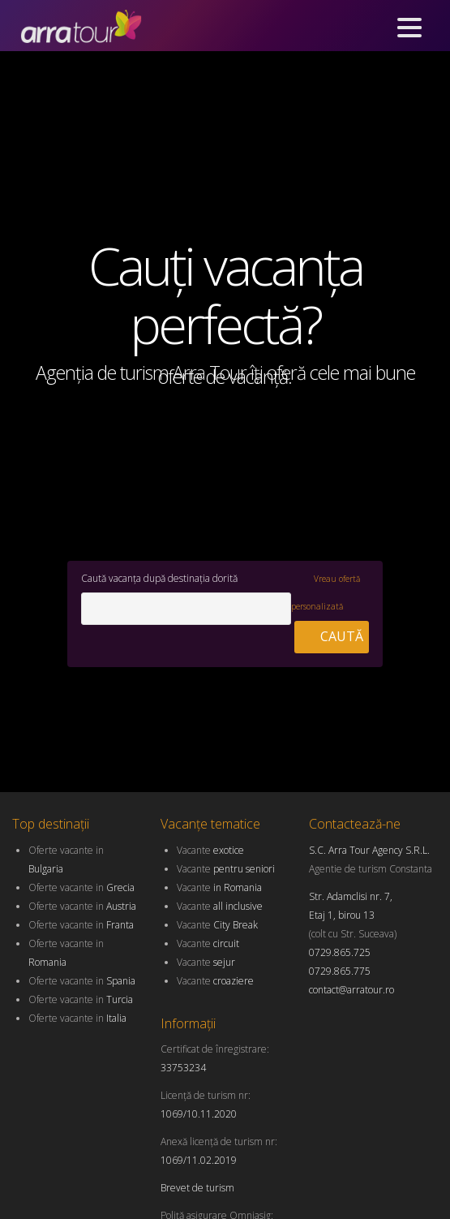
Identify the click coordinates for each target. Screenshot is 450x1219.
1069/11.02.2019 (199, 1160)
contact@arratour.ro (351, 990)
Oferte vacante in (81, 887)
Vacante (210, 850)
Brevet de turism (197, 1188)
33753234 (183, 1068)
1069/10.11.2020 (199, 1114)
